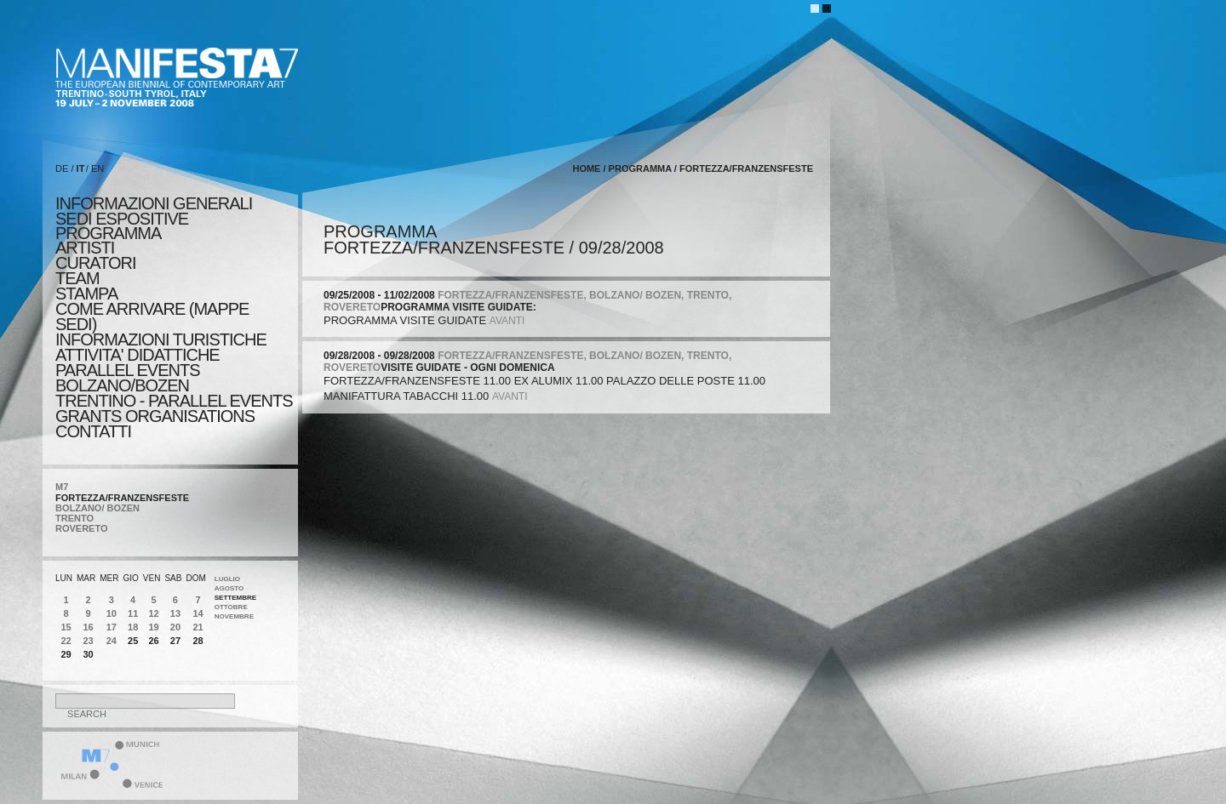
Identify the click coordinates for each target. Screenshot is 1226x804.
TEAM (77, 278)
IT (81, 168)
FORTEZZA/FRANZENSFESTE (122, 498)
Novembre (234, 616)
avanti (507, 321)
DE (61, 168)
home (586, 168)
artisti (84, 247)
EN (97, 168)
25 (133, 641)
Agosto (229, 588)
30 (88, 654)
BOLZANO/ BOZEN (97, 508)
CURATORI (95, 263)
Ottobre (231, 607)
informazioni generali (153, 203)
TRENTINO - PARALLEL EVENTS (174, 400)
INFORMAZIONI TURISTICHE (160, 339)
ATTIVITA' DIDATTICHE (137, 354)
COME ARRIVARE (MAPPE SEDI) (152, 316)
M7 (61, 487)
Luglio (227, 579)
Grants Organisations (155, 416)
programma (108, 233)
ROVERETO (81, 528)
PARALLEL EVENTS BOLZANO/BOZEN (127, 377)
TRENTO (74, 518)
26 (153, 641)
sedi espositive (121, 218)
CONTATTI (93, 431)
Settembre (235, 598)
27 (175, 641)
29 (65, 654)
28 (197, 641)
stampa (86, 293)
